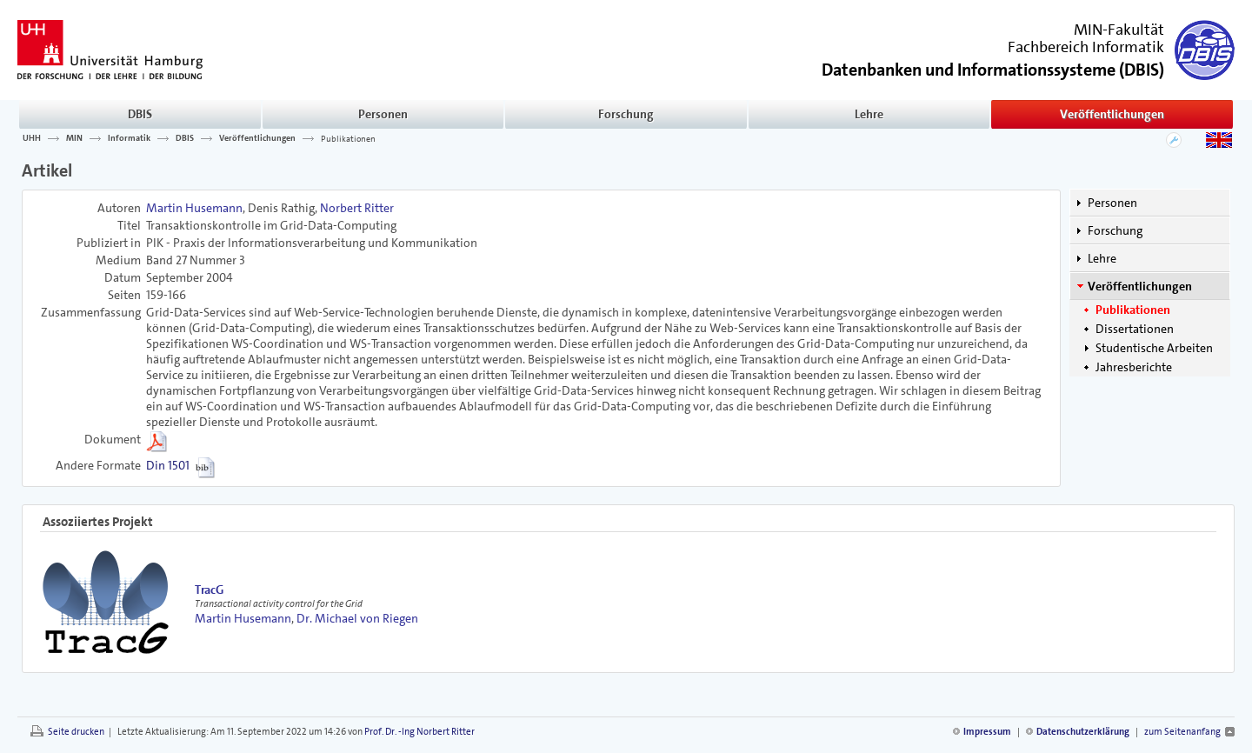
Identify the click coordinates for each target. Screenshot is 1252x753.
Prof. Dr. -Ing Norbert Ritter (419, 731)
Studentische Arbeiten (1154, 348)
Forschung (626, 114)
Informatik (129, 138)
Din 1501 (168, 465)
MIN (74, 138)
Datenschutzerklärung (1082, 731)
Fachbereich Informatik (1086, 47)
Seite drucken (76, 731)
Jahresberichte (1134, 367)
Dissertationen (1135, 329)
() (993, 68)
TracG (209, 589)
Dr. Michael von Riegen (357, 618)
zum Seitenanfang (1182, 731)
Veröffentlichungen (1112, 114)
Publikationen (348, 138)
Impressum (987, 731)
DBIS (140, 114)
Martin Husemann (194, 208)
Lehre (869, 114)
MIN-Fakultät (1119, 29)
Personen (383, 114)
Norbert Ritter (357, 208)
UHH (32, 138)
